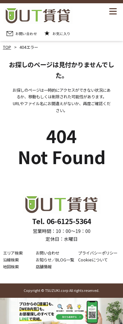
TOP (7, 47)
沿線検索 (11, 260)
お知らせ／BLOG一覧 (55, 260)
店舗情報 (43, 267)
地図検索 (11, 267)
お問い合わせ (47, 253)
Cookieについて (93, 260)
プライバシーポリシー (97, 253)
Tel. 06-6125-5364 (61, 221)
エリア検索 (13, 253)
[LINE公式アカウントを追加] (61, 311)
